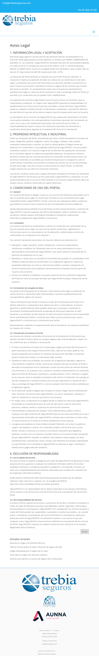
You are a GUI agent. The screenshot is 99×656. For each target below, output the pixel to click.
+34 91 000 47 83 (87, 10)
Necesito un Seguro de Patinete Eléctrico (27, 543)
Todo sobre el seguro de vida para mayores (28, 555)
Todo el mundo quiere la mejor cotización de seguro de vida (36, 547)
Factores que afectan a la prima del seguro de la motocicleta (36, 559)
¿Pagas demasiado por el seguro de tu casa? (29, 551)
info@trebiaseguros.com (16, 3)
